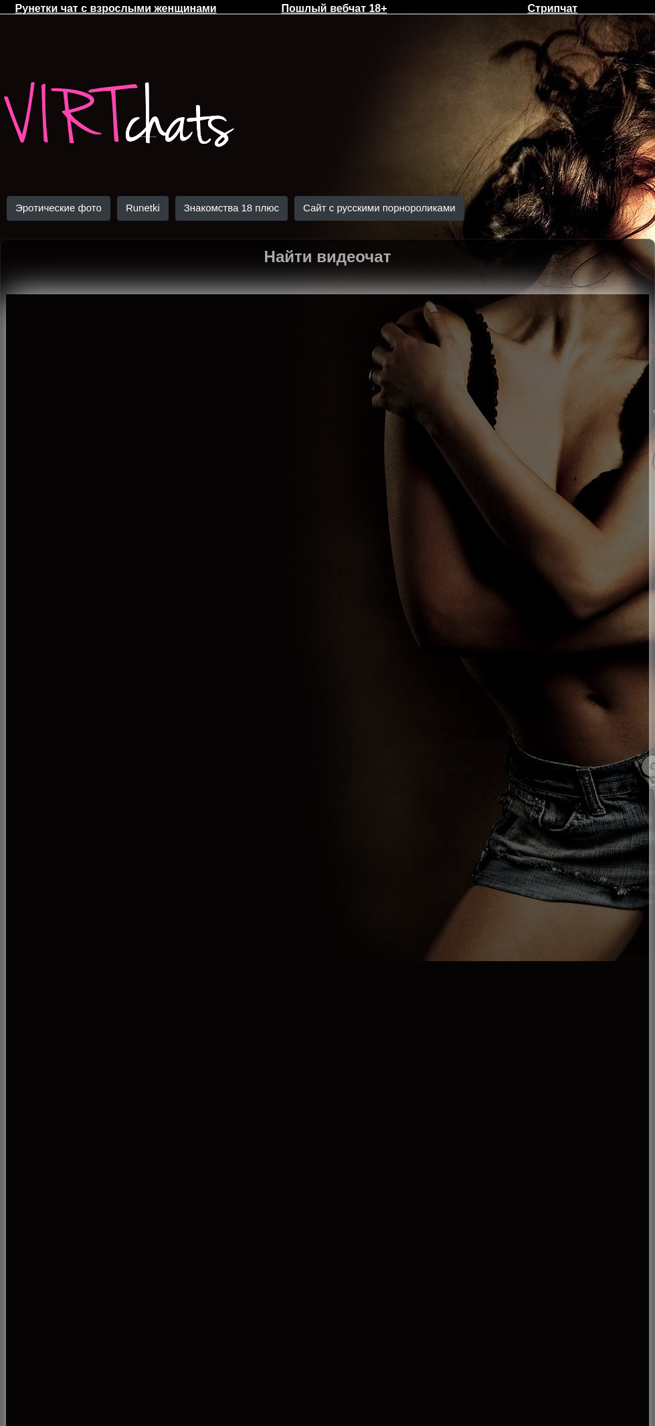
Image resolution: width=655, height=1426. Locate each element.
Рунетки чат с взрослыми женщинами (116, 8)
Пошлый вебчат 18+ (334, 8)
